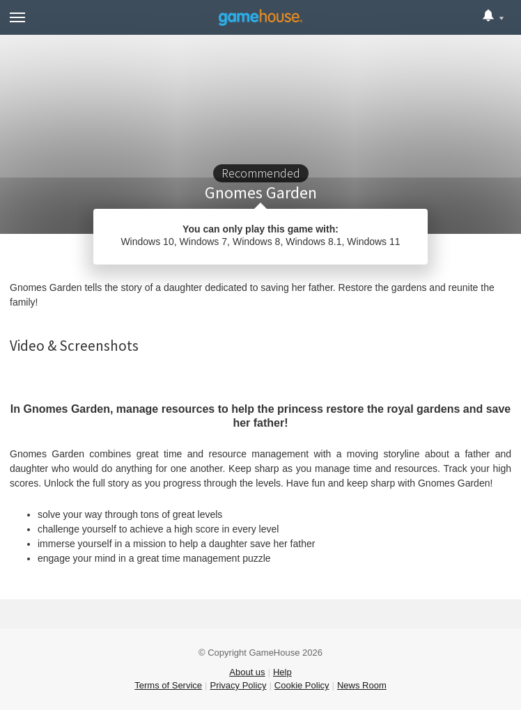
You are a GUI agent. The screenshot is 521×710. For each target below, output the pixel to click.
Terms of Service (168, 685)
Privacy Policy (238, 685)
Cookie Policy (301, 685)
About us (247, 672)
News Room (362, 685)
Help (282, 672)
